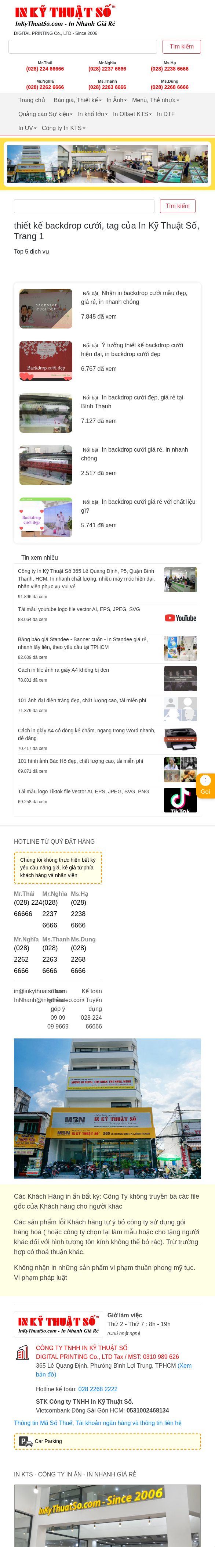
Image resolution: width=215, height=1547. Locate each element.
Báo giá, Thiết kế (76, 100)
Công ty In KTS (62, 128)
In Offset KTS (130, 114)
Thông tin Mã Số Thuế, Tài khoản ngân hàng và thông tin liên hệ (98, 1423)
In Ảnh (115, 100)
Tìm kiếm (182, 46)
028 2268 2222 (98, 1389)
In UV (25, 128)
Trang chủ (31, 100)
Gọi (205, 785)
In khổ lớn (91, 114)
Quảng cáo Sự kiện (43, 114)
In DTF (166, 114)
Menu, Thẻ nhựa (153, 100)
